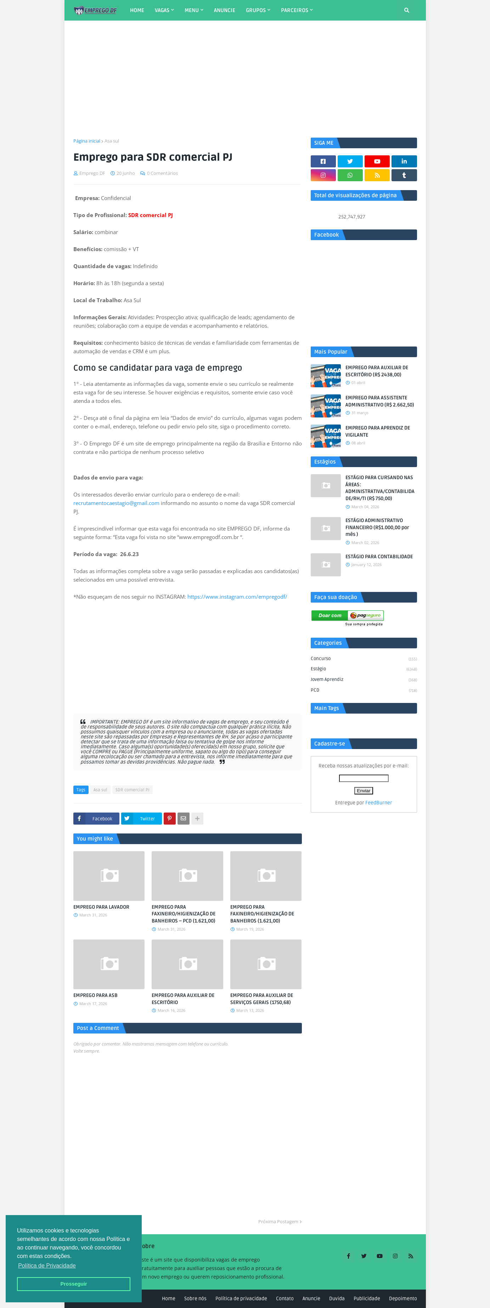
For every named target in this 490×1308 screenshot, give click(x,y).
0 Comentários (162, 173)
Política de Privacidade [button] (47, 1266)
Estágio (364, 669)
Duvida (337, 1299)
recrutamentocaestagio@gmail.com (116, 502)
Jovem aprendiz (364, 680)
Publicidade (367, 1299)
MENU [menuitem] (192, 10)
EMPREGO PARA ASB (95, 995)
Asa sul (112, 141)
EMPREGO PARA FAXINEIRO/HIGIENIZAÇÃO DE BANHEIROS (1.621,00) (262, 914)
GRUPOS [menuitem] (256, 10)
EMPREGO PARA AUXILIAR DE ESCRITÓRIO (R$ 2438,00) (376, 371)
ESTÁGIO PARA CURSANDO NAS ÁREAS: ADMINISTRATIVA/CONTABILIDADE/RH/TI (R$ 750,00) (380, 488)
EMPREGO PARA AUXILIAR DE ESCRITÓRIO (183, 998)
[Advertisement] (245, 79)
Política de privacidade (241, 1299)
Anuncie (311, 1299)
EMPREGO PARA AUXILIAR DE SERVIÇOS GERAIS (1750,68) (261, 998)
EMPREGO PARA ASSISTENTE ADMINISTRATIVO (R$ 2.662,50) (379, 401)
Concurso (364, 659)
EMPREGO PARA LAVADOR (101, 907)
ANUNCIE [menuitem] (224, 10)
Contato (285, 1299)
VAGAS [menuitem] (162, 10)
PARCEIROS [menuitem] (294, 10)
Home (168, 1299)
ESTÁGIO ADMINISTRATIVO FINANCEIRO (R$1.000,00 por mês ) (377, 527)
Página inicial (86, 141)
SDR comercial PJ (133, 790)
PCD (364, 690)
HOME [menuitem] (137, 10)
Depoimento (403, 1299)
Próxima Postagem (278, 1221)
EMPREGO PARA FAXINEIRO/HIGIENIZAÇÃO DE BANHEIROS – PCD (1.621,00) (183, 914)
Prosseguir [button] (73, 1284)
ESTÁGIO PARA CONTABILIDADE (379, 557)
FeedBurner (378, 803)
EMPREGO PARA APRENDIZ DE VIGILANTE (377, 431)
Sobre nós (195, 1299)
